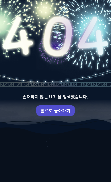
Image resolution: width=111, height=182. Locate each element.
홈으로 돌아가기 (55, 110)
